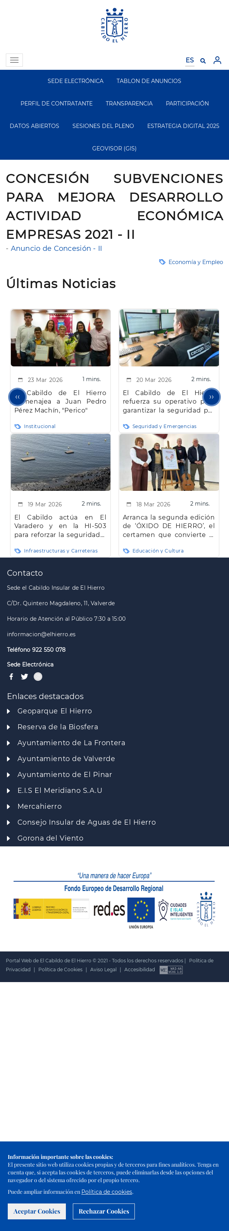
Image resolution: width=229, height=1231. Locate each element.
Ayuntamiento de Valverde (66, 758)
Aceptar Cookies (37, 1211)
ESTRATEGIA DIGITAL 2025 (183, 126)
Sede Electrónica (30, 664)
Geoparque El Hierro (54, 711)
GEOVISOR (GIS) (114, 148)
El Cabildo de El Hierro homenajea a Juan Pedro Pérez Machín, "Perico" (60, 401)
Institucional (40, 426)
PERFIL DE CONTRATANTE (57, 103)
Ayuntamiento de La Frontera (71, 743)
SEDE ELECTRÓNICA (75, 81)
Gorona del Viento (50, 838)
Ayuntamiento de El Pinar (64, 774)
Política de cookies (106, 1191)
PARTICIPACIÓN (187, 103)
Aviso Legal (103, 969)
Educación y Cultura (158, 551)
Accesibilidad (139, 969)
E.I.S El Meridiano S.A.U (60, 790)
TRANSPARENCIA (129, 103)
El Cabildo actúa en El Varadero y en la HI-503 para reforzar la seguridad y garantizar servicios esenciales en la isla (60, 527)
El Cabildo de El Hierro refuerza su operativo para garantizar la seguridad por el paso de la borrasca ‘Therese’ (169, 402)
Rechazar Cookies (104, 1211)
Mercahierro (39, 806)
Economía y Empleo (196, 262)
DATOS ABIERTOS (34, 126)
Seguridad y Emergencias (165, 426)
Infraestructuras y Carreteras (61, 551)
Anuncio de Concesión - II (56, 248)
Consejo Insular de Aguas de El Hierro (86, 822)
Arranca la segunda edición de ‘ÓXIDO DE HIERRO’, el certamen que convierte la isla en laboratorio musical (169, 527)
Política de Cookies (60, 969)
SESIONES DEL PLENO (103, 126)
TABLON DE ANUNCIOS (149, 81)
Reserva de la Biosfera (57, 727)
